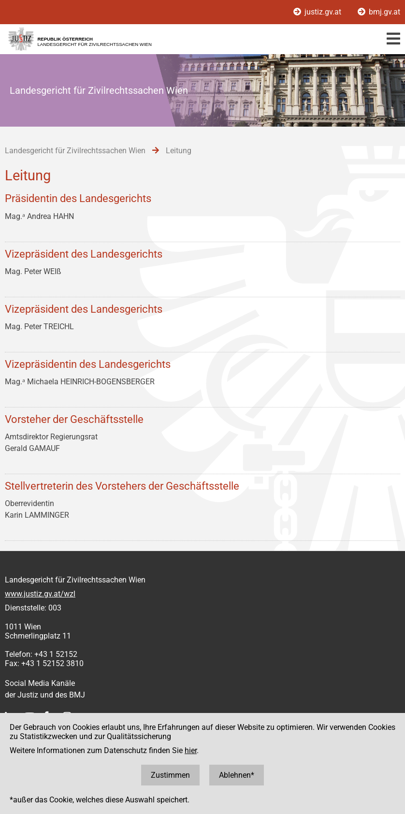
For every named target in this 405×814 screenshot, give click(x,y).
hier (191, 750)
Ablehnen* (236, 775)
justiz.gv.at (318, 11)
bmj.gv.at (379, 11)
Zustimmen (170, 775)
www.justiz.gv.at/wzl (40, 593)
